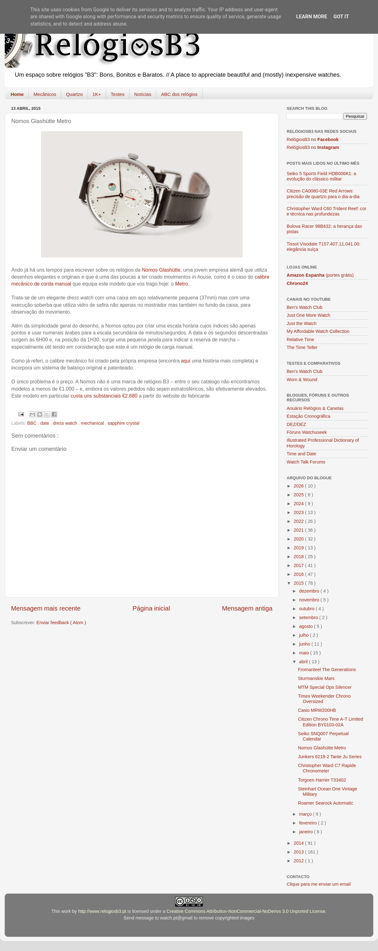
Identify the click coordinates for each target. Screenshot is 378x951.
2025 (299, 494)
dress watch (65, 423)
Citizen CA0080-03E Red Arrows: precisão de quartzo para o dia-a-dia (323, 193)
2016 (299, 574)
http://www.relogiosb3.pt (102, 911)
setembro (309, 617)
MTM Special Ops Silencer (325, 687)
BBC (32, 423)
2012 (299, 860)
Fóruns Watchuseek (307, 432)
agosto (306, 626)
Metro (181, 283)
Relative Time (300, 339)
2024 (299, 503)
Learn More (311, 17)
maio (304, 652)
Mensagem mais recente (46, 608)
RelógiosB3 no (313, 139)
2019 (299, 547)
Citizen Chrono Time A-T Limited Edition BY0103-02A (330, 722)
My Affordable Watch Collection (318, 331)
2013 (299, 851)
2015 (299, 583)
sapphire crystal (124, 423)
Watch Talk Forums (306, 461)
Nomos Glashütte (161, 270)
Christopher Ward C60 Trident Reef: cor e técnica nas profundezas (326, 211)
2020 (299, 538)
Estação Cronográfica (308, 416)
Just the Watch (302, 323)
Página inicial (151, 608)
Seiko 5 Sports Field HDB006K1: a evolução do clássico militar (321, 176)
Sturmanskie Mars (316, 678)
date (45, 423)
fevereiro (308, 822)
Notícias (142, 94)
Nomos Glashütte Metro (322, 747)
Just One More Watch (308, 315)
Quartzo (74, 94)
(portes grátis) (320, 275)
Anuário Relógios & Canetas (315, 408)
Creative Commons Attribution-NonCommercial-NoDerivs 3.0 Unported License (246, 911)
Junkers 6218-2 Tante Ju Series (330, 756)
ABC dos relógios (179, 94)
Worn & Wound (302, 379)
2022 (299, 521)
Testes (117, 94)
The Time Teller (302, 347)
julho (304, 635)
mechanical (93, 423)
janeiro (306, 831)
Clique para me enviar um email (319, 884)
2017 (299, 565)
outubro (307, 608)
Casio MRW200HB (317, 710)
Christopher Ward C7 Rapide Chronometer (327, 768)
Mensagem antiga (247, 608)
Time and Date (301, 453)
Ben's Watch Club (304, 307)
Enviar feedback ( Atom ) (61, 622)
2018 (299, 556)
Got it (341, 17)
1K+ (97, 94)
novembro (310, 599)
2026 (299, 485)
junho (305, 644)
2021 (299, 530)
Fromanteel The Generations (327, 669)
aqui (186, 360)
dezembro (310, 591)
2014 (299, 843)
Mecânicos (44, 94)
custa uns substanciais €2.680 (104, 396)
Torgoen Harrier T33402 (322, 780)
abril (304, 661)
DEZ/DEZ (296, 424)
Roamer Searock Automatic (325, 803)
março (306, 814)
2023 (299, 512)
